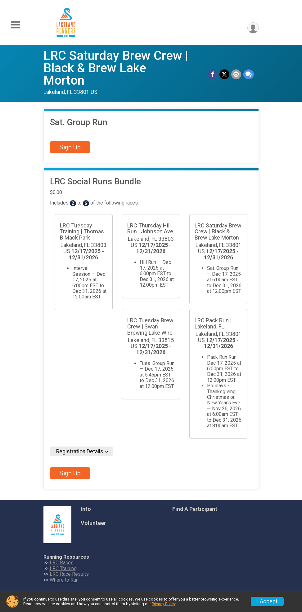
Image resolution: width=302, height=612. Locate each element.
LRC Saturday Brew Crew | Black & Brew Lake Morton (115, 68)
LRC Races (62, 563)
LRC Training (63, 568)
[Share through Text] (248, 74)
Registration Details (79, 451)
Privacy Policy (163, 603)
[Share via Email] (236, 74)
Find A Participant (194, 509)
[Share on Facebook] (213, 74)
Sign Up (70, 147)
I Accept (267, 601)
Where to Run (64, 580)
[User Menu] (253, 28)
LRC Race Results (69, 574)
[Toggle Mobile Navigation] (15, 25)
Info (86, 509)
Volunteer (93, 523)
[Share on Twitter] (225, 74)
